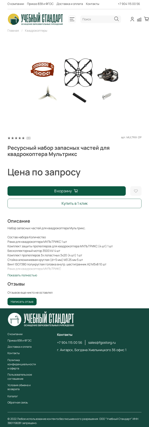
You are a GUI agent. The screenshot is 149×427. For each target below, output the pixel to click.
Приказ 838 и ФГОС (40, 4)
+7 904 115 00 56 (129, 4)
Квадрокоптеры (36, 30)
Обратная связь (18, 402)
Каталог (13, 396)
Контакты (92, 4)
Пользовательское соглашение (20, 376)
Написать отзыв (22, 301)
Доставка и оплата (69, 4)
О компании (16, 4)
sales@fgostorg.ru (102, 342)
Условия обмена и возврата (19, 387)
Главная (13, 30)
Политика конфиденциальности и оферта (22, 364)
